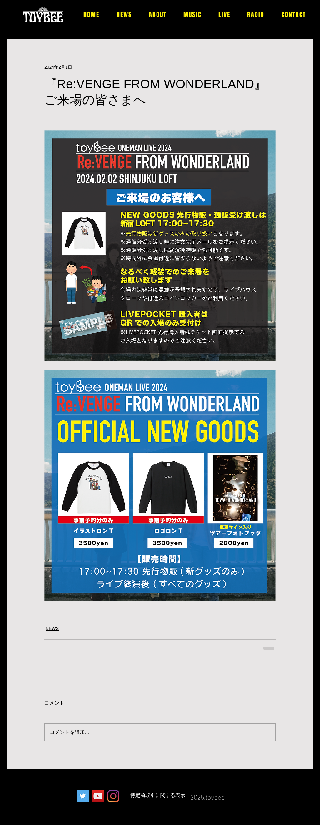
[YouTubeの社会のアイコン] (98, 796)
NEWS (52, 628)
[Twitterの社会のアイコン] (83, 796)
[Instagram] (113, 796)
